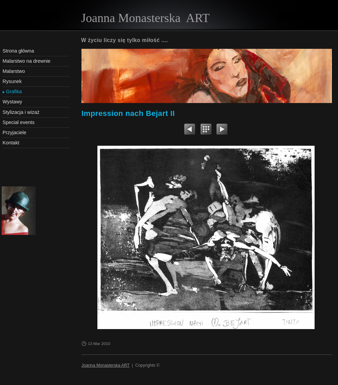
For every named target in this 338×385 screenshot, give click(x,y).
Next (221, 130)
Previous (189, 130)
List (206, 130)
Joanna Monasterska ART (105, 365)
